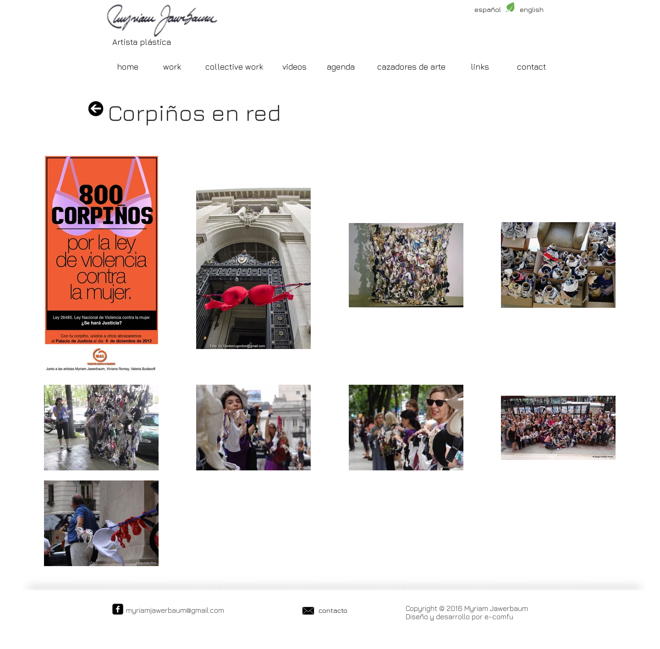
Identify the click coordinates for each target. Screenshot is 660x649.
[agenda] (340, 67)
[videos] (294, 67)
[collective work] (234, 67)
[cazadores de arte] (411, 67)
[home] (127, 67)
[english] (531, 9)
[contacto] (332, 610)
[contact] (531, 67)
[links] (479, 67)
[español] (487, 9)
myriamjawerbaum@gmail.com (175, 610)
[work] (171, 67)
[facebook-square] (117, 609)
